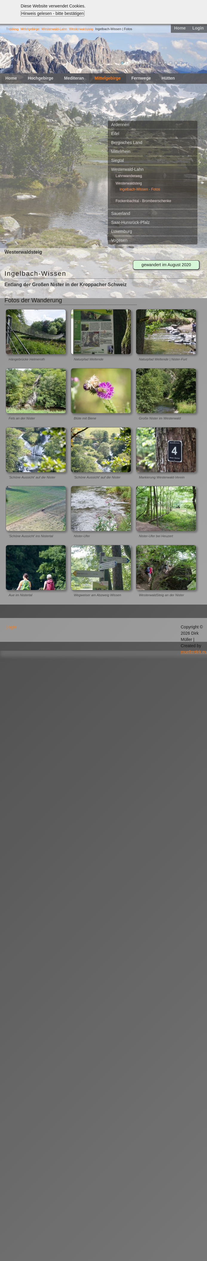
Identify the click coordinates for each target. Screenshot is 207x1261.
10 (170, 62)
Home (180, 28)
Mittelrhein (121, 151)
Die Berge (66, 88)
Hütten (168, 78)
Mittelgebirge (30, 29)
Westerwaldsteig (81, 29)
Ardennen (120, 124)
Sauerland (120, 213)
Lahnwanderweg (129, 176)
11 (175, 62)
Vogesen (119, 240)
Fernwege (141, 78)
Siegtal (117, 160)
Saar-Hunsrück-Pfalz (130, 222)
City (41, 88)
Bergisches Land (126, 142)
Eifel (115, 133)
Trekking (12, 29)
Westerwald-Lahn (54, 29)
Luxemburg (121, 231)
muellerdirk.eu (194, 652)
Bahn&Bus (16, 88)
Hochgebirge (40, 78)
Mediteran (74, 78)
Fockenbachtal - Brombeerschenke (143, 201)
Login (198, 28)
